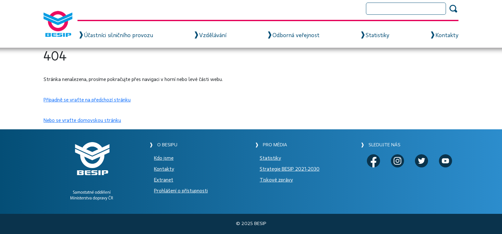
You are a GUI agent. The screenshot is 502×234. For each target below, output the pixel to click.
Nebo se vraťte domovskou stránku (82, 120)
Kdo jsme (164, 158)
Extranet (163, 179)
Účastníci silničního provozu (118, 35)
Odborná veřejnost (296, 35)
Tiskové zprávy (276, 179)
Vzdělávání (212, 35)
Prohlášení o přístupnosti (181, 190)
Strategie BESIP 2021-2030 (290, 169)
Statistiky (377, 35)
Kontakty (446, 35)
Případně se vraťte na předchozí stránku (87, 99)
